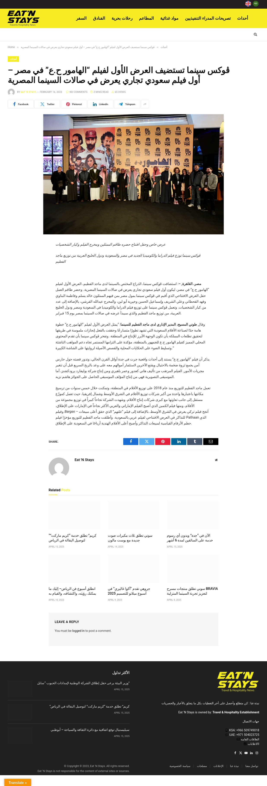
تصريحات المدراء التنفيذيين (208, 18)
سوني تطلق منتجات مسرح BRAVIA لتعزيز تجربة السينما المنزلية (192, 591)
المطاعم (146, 18)
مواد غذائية (169, 18)
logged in (78, 630)
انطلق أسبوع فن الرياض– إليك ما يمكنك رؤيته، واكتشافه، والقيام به (72, 591)
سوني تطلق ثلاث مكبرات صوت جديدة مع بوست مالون (130, 537)
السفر (81, 18)
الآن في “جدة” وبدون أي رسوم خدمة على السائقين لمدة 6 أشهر (190, 537)
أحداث (242, 18)
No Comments (77, 92)
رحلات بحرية (122, 18)
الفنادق (99, 18)
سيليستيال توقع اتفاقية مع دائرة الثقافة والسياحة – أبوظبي (90, 730)
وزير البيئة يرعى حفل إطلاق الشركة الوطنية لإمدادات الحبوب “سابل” (83, 683)
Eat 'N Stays (28, 92)
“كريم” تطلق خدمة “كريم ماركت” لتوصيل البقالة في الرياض (72, 537)
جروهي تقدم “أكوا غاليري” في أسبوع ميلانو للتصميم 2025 (129, 591)
